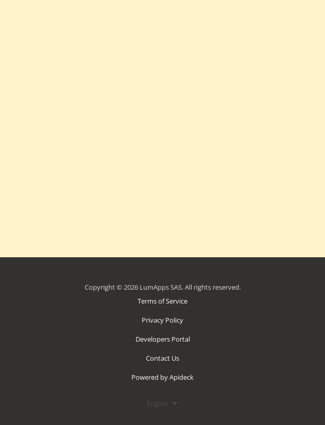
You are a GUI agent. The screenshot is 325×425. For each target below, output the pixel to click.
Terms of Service (162, 301)
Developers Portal (163, 339)
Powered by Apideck (162, 377)
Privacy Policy (162, 320)
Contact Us (162, 358)
